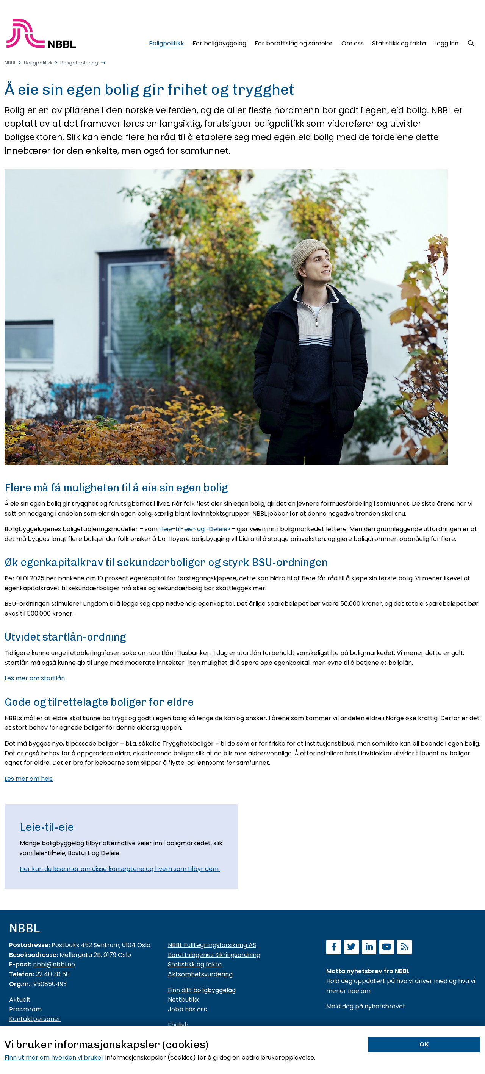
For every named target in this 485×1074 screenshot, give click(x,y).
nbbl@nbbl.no (54, 964)
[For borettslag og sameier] (293, 42)
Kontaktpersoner (35, 1019)
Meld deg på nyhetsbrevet (365, 1006)
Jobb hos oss (187, 1009)
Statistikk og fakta (195, 964)
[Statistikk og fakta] (399, 42)
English (178, 1025)
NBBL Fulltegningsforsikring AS (212, 945)
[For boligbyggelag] (219, 42)
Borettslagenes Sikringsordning (214, 954)
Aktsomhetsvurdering (200, 974)
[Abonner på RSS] (404, 947)
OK (424, 1044)
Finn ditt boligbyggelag (202, 990)
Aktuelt (20, 999)
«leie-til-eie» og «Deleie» (194, 529)
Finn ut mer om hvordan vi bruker (54, 1057)
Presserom (25, 1009)
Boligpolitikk (38, 62)
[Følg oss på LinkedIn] (369, 947)
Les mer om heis (29, 778)
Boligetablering (79, 62)
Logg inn (446, 43)
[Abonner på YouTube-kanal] (386, 947)
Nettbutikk (183, 999)
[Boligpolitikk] (166, 42)
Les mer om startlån (35, 678)
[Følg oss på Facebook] (333, 947)
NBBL (10, 62)
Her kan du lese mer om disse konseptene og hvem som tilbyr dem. (120, 869)
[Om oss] (352, 42)
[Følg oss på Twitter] (351, 947)
